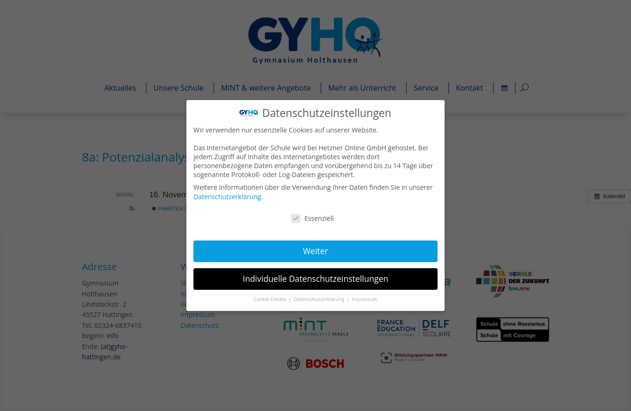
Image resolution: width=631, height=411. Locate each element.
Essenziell (313, 218)
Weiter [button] (315, 250)
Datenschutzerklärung (228, 196)
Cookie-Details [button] (271, 298)
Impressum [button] (364, 298)
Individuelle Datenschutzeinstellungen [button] (315, 278)
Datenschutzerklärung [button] (320, 298)
